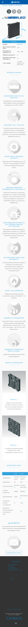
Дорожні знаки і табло (16, 567)
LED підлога (15, 566)
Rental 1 (14, 445)
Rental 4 (14, 399)
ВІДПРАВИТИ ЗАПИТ (14, 553)
